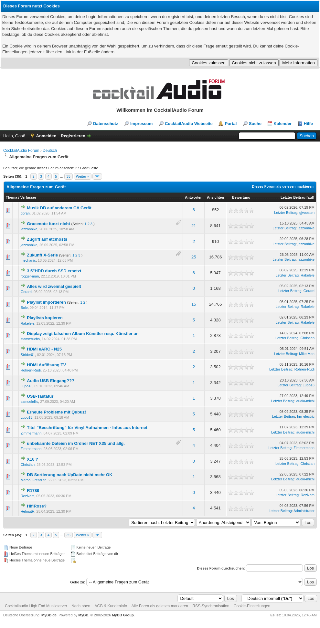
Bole (24, 307)
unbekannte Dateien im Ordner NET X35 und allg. (76, 443)
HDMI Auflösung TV (46, 364)
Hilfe (308, 123)
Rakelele (308, 275)
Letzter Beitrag (293, 197)
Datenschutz (105, 123)
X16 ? (32, 459)
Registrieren (73, 135)
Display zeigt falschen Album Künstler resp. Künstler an (83, 333)
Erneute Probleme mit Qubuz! (56, 412)
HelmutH (28, 511)
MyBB (83, 615)
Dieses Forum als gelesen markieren (283, 186)
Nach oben (80, 606)
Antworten (193, 197)
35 (68, 176)
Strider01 (28, 355)
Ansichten (215, 197)
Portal (231, 123)
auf (310, 197)
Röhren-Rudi (31, 370)
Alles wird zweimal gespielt (54, 286)
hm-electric (306, 416)
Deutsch (50, 150)
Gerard (26, 292)
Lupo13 (27, 386)
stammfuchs (30, 339)
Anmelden (46, 135)
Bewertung (241, 197)
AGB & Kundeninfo (110, 606)
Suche (255, 123)
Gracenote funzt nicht (48, 223)
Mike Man (307, 354)
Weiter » (82, 176)
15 (193, 304)
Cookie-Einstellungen (252, 606)
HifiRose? (37, 506)
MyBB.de (49, 615)
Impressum (141, 123)
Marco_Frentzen (34, 480)
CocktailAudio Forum (21, 150)
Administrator (304, 511)
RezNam (28, 496)
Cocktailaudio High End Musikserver (36, 606)
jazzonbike (29, 229)
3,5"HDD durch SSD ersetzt (54, 270)
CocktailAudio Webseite (189, 123)
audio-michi (305, 401)
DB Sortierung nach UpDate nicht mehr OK (69, 474)
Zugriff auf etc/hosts (47, 239)
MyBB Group (122, 615)
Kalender (283, 123)
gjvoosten (307, 213)
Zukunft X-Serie (42, 255)
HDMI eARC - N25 (44, 349)
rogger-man (30, 276)
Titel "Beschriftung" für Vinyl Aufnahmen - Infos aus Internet (87, 427)
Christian (308, 338)
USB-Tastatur (40, 396)
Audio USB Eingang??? (50, 380)
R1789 (33, 490)
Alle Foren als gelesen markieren (160, 606)
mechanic (28, 260)
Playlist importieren (46, 302)
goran (25, 213)
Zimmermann (31, 433)
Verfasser (28, 197)
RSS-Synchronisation (210, 606)
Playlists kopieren (45, 317)
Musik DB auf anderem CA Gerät (59, 207)
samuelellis (29, 401)
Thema (11, 197)
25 (193, 257)
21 (193, 225)
